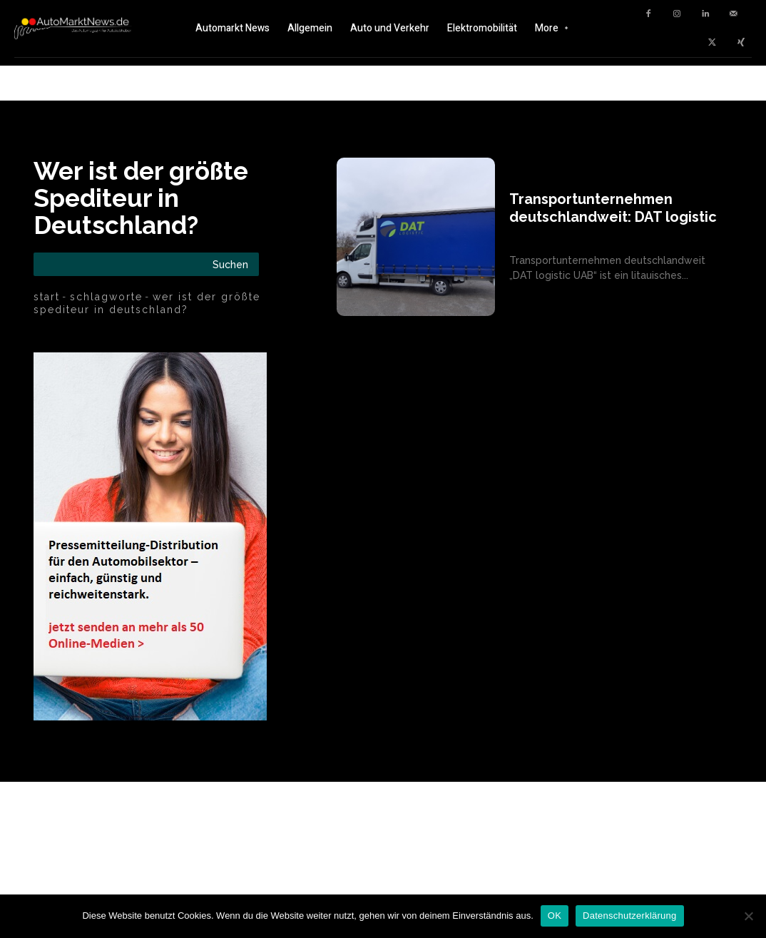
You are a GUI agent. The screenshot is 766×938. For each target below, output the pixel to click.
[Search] (230, 264)
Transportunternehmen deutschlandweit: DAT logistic (613, 207)
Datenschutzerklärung (629, 915)
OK (554, 915)
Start (47, 296)
